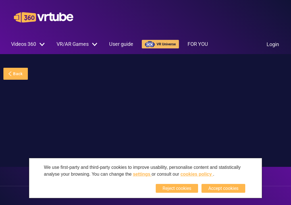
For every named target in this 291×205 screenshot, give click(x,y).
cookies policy (196, 174)
